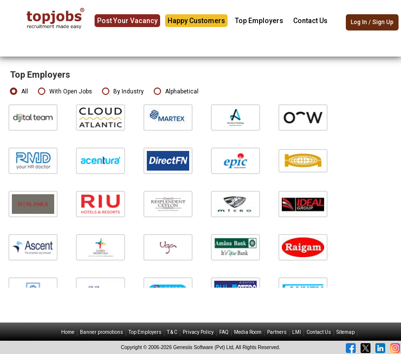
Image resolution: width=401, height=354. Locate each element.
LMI (296, 332)
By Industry (123, 92)
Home (67, 332)
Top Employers (259, 21)
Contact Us (310, 21)
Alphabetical (176, 92)
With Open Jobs (65, 92)
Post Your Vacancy (127, 21)
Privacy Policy (198, 332)
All (19, 92)
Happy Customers (196, 21)
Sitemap (345, 332)
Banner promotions (101, 332)
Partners (277, 332)
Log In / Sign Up (372, 22)
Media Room (248, 332)
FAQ (224, 332)
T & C (172, 332)
